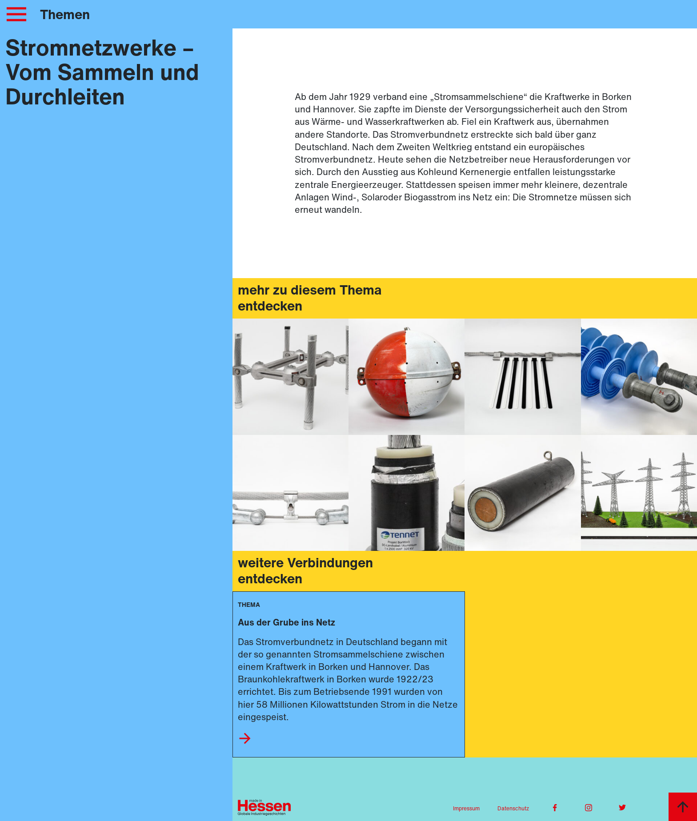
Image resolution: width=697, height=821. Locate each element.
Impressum (466, 808)
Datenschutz (513, 808)
